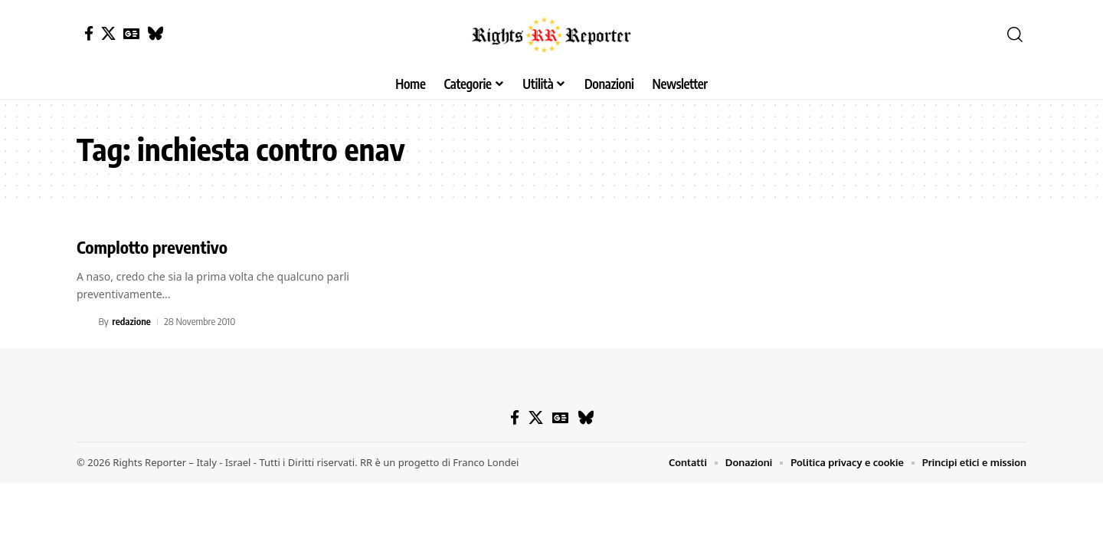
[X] (108, 33)
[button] (1015, 34)
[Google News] (131, 33)
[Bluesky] (155, 33)
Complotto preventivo (152, 247)
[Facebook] (88, 33)
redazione (131, 321)
